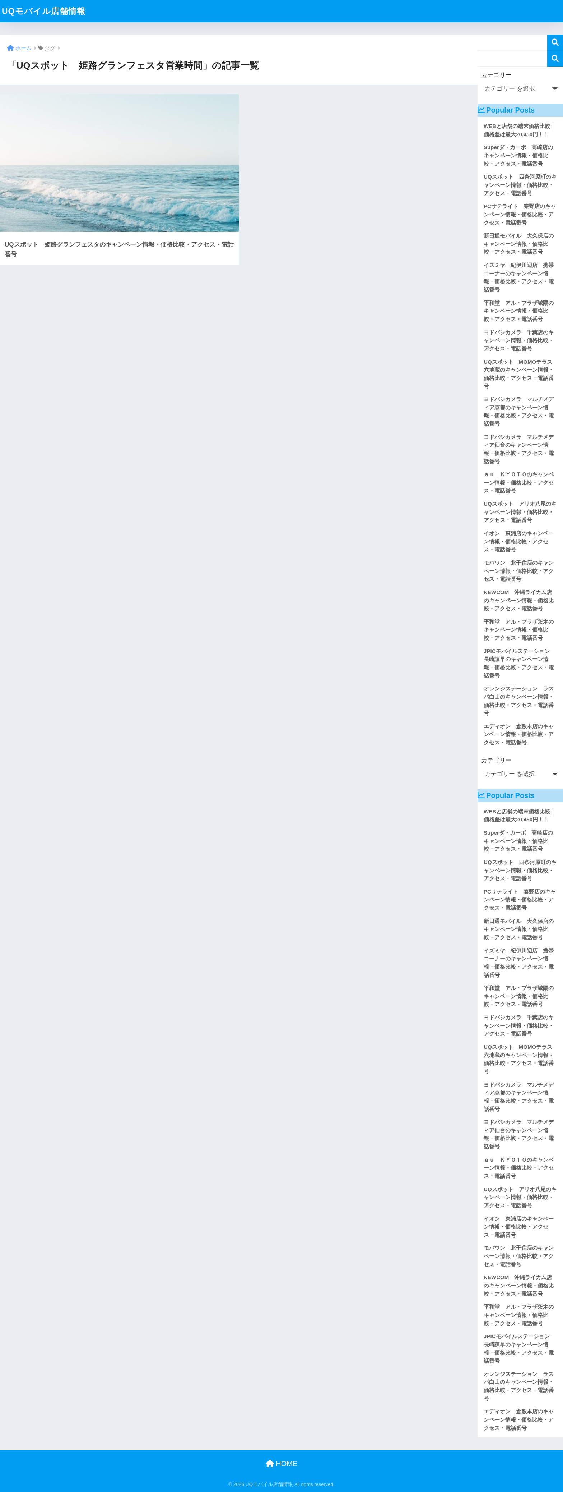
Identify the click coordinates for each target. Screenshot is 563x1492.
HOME (282, 1464)
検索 (555, 43)
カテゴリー (496, 75)
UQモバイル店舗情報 (43, 11)
